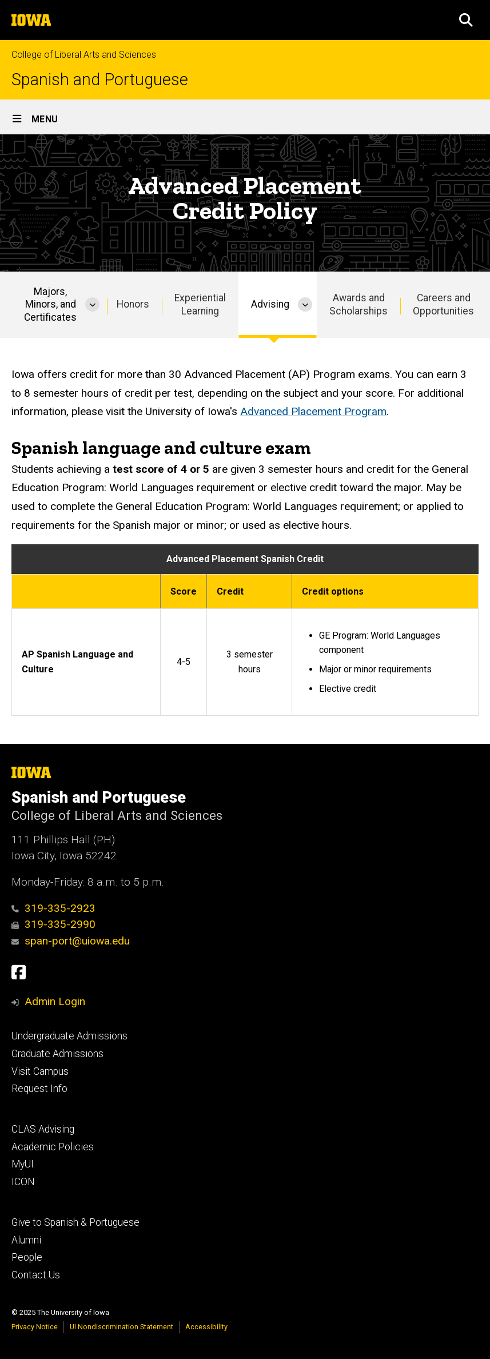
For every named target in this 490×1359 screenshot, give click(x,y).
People (26, 1257)
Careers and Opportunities (443, 304)
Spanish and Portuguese (99, 79)
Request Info (39, 1088)
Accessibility (206, 1326)
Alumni (26, 1240)
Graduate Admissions (57, 1053)
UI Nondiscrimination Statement (121, 1326)
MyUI (22, 1164)
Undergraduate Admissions (69, 1036)
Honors (133, 304)
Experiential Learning (200, 304)
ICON (23, 1181)
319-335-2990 (53, 924)
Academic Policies (52, 1147)
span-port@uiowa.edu (70, 940)
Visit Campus (40, 1071)
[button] (466, 20)
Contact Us (35, 1275)
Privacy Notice (34, 1326)
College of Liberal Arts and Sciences (83, 54)
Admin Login (55, 1001)
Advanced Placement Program (313, 411)
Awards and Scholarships (358, 304)
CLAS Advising (42, 1129)
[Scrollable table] (245, 630)
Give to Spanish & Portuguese (75, 1222)
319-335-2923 (53, 908)
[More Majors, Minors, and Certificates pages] (92, 305)
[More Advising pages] (305, 305)
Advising (270, 304)
